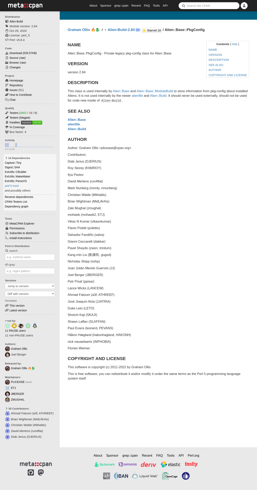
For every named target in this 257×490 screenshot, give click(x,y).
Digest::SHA (12, 167)
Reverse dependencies (19, 197)
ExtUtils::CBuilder (15, 171)
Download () (23, 53)
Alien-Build (16, 21)
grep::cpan (121, 5)
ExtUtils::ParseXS (16, 181)
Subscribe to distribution (24, 233)
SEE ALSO (216, 65)
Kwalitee (15, 122)
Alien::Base (121, 91)
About (93, 5)
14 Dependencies (17, 158)
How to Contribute (21, 94)
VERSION (215, 54)
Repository (16, 85)
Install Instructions (21, 238)
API (165, 5)
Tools (156, 5)
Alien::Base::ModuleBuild (155, 91)
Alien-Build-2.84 (121, 30)
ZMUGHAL (14, 399)
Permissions (17, 228)
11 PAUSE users (15, 330)
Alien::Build (158, 95)
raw (22, 57)
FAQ (147, 5)
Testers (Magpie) (20, 117)
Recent (136, 5)
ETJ (10, 387)
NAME (213, 49)
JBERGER (14, 393)
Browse (14, 62)
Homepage (16, 80)
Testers (14, 112)
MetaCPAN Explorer (22, 223)
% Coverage (17, 127)
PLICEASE (14, 381)
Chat (13, 99)
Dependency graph (16, 206)
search (11, 250)
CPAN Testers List (16, 201)
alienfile (137, 95)
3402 (23, 112)
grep (10, 264)
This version (17, 305)
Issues (14, 90)
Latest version (18, 310)
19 (30, 112)
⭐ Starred (152, 30)
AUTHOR (215, 70)
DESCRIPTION (219, 59)
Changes (15, 67)
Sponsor (105, 5)
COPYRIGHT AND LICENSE (228, 75)
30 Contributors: (17, 408)
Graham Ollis (16, 348)
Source (14, 57)
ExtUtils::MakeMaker (17, 176)
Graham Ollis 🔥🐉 (20, 368)
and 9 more (12, 185)
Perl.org (193, 455)
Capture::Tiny (13, 162)
